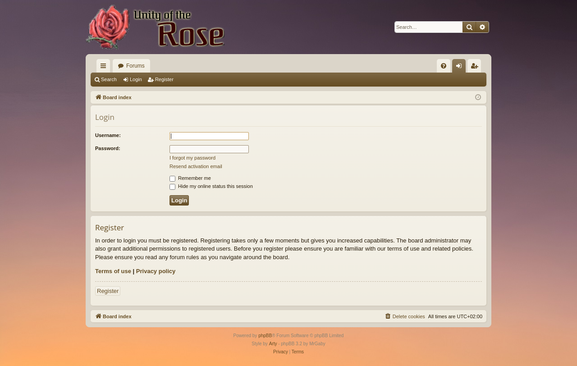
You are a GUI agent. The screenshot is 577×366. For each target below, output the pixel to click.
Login (136, 79)
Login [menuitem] (461, 68)
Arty (273, 343)
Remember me (190, 178)
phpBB (265, 335)
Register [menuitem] (476, 68)
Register (164, 79)
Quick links (105, 68)
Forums (135, 66)
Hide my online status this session (211, 186)
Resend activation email (195, 166)
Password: (107, 148)
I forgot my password (192, 157)
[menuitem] (443, 66)
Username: (108, 135)
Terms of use (113, 271)
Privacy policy (155, 271)
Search (109, 79)
